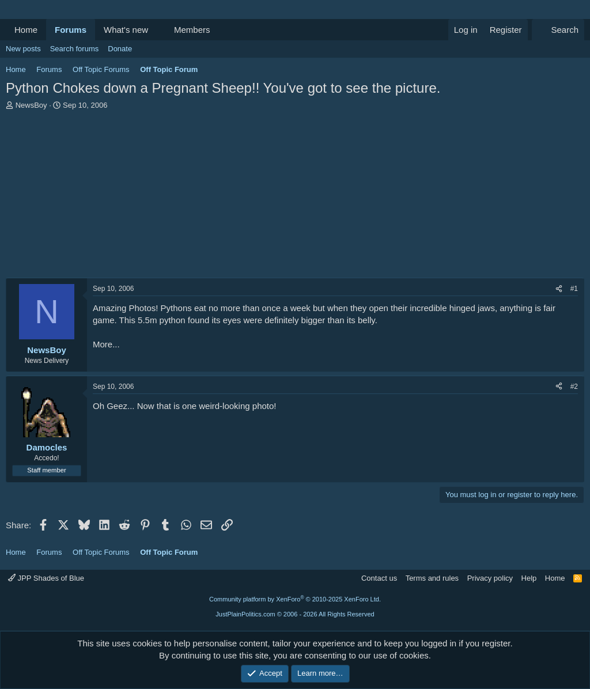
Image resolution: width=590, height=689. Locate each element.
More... (106, 344)
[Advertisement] (295, 197)
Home (25, 30)
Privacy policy (490, 578)
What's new (126, 30)
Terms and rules (432, 578)
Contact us (379, 578)
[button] (157, 29)
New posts (23, 48)
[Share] (558, 289)
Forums (70, 30)
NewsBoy (31, 105)
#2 (574, 387)
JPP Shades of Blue (46, 578)
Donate (120, 48)
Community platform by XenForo (295, 599)
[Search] (558, 29)
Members (192, 30)
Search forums (74, 48)
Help (529, 578)
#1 (574, 289)
